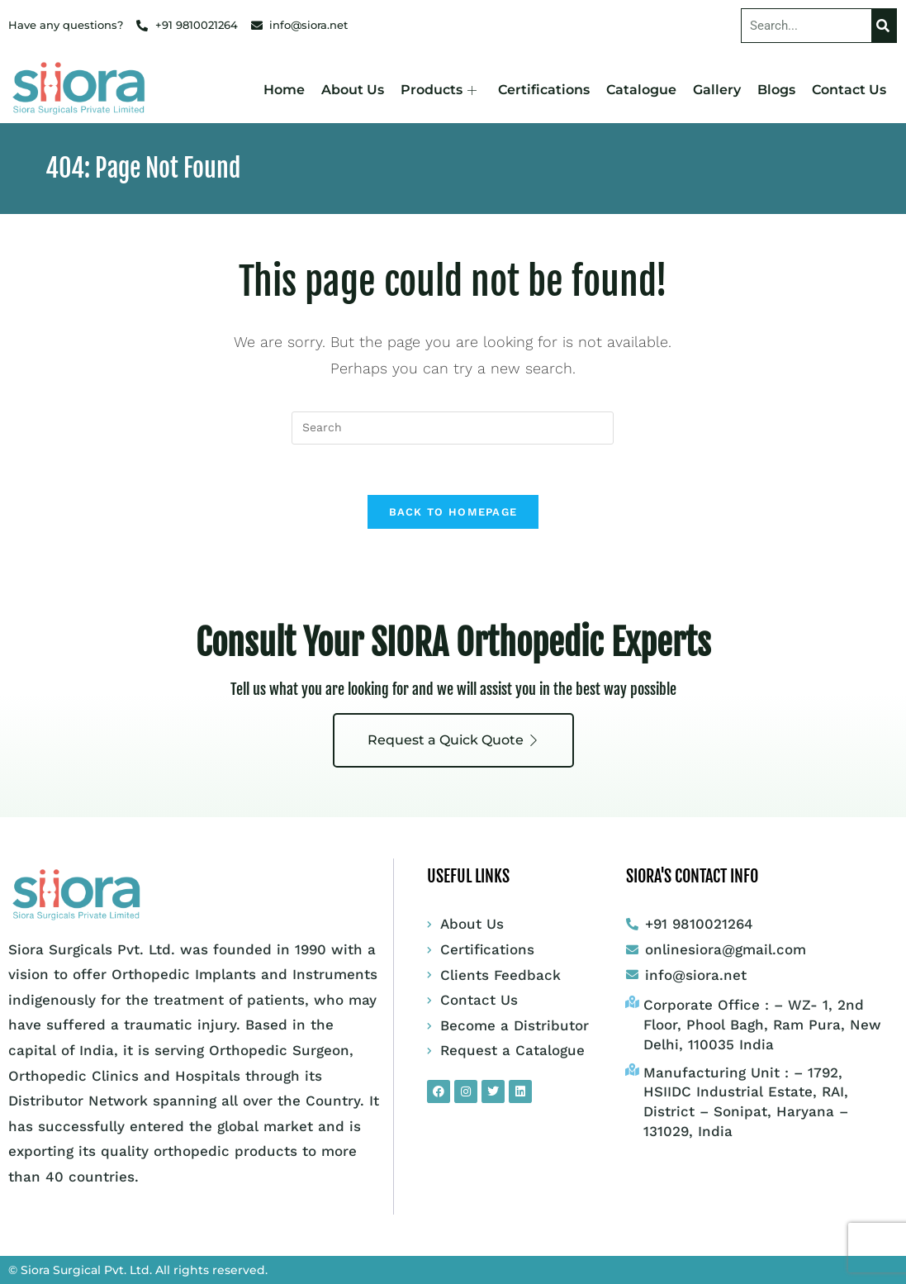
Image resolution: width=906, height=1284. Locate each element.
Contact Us (849, 89)
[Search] (883, 25)
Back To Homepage (453, 512)
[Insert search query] (453, 428)
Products (439, 89)
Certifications (544, 89)
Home (284, 89)
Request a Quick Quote (453, 740)
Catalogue (641, 89)
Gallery (717, 89)
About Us (352, 89)
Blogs (776, 89)
